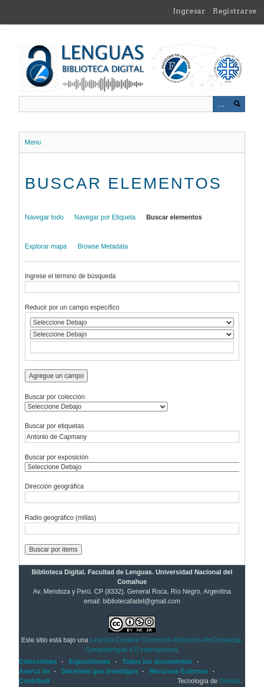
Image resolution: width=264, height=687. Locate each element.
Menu (33, 142)
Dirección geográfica (54, 486)
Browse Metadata (103, 246)
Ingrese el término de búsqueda (70, 276)
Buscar (237, 104)
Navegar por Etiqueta (104, 217)
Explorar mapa (46, 246)
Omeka (229, 681)
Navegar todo (44, 217)
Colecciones (38, 661)
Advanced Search (221, 104)
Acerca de (34, 671)
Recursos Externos (178, 671)
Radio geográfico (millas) (60, 517)
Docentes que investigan (99, 671)
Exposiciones (89, 661)
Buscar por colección (55, 397)
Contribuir (34, 681)
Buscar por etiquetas (54, 426)
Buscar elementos (174, 217)
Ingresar (189, 10)
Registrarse (234, 10)
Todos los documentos (157, 661)
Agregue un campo (56, 376)
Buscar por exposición (56, 457)
